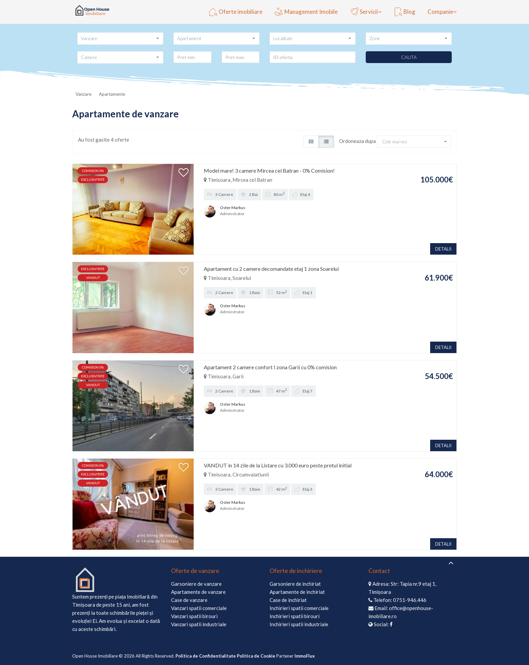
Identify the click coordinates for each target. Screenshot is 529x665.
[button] (120, 38)
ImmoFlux (305, 656)
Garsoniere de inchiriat (295, 584)
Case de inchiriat (288, 600)
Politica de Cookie (256, 656)
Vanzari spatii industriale (198, 624)
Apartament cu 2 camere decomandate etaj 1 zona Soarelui (271, 268)
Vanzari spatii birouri (194, 616)
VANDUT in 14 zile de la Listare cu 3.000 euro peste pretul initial (278, 465)
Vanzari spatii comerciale (199, 608)
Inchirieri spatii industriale (299, 624)
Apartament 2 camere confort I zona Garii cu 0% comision (270, 367)
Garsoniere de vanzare (196, 584)
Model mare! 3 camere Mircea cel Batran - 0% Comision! (269, 170)
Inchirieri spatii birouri (294, 616)
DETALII (443, 249)
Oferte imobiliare (235, 11)
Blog (404, 11)
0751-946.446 (409, 600)
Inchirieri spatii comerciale (299, 608)
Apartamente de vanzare (198, 592)
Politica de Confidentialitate (205, 656)
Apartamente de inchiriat (297, 592)
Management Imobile (306, 11)
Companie (440, 11)
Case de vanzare (189, 600)
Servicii (364, 11)
